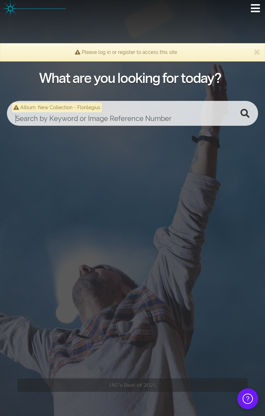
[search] (122, 118)
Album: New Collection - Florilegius (56, 107)
